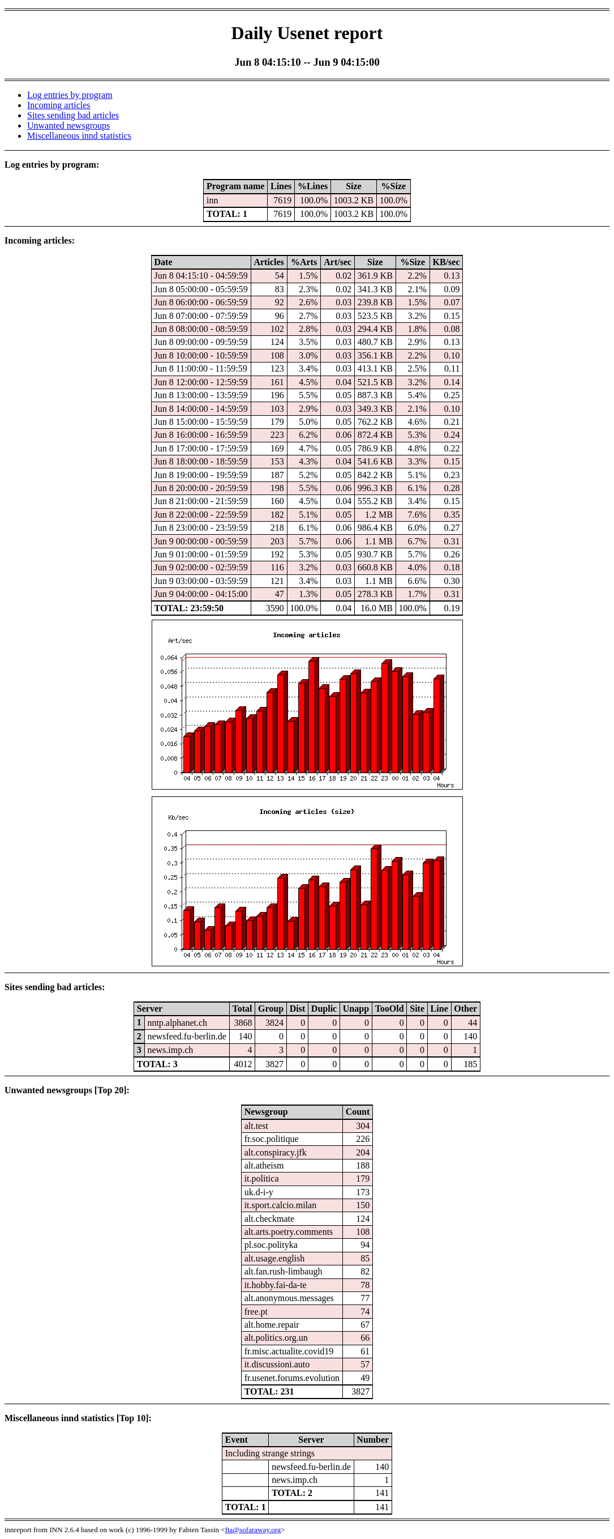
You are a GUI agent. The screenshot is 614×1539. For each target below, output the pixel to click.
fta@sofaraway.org (253, 1529)
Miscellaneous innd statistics (79, 135)
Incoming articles (59, 105)
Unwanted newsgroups (68, 125)
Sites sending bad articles (73, 115)
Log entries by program (70, 95)
